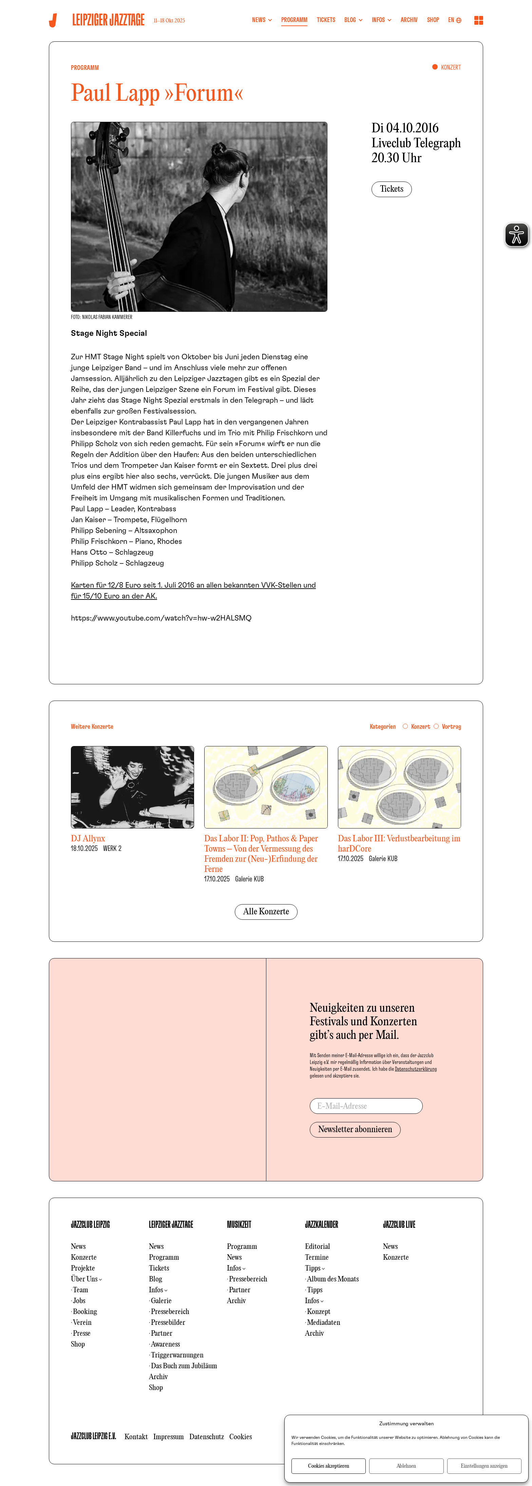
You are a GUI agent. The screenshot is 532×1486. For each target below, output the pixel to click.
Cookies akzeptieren (328, 1466)
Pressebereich (170, 1312)
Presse (82, 1334)
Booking (85, 1312)
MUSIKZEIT (239, 1225)
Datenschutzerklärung (416, 1069)
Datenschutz (206, 1437)
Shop (78, 1344)
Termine (317, 1258)
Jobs (79, 1301)
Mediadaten (323, 1323)
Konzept (318, 1312)
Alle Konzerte (266, 912)
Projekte (83, 1268)
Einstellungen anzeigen (484, 1466)
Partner (161, 1334)
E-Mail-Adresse (342, 1106)
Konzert (420, 726)
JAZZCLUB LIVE (399, 1225)
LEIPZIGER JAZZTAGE (171, 1225)
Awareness (165, 1344)
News (78, 1247)
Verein (82, 1323)
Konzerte (84, 1258)
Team (80, 1290)
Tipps (312, 1268)
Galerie (161, 1301)
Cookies (240, 1437)
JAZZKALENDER (321, 1225)
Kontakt (136, 1437)
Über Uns (84, 1279)
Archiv (158, 1377)
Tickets (391, 189)
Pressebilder (168, 1323)
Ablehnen (406, 1466)
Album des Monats (333, 1279)
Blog (155, 1279)
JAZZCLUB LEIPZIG (90, 1225)
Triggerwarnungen (177, 1355)
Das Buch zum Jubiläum (184, 1366)
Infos (156, 1290)
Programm (164, 1258)
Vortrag (451, 726)
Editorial (317, 1247)
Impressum (168, 1437)
